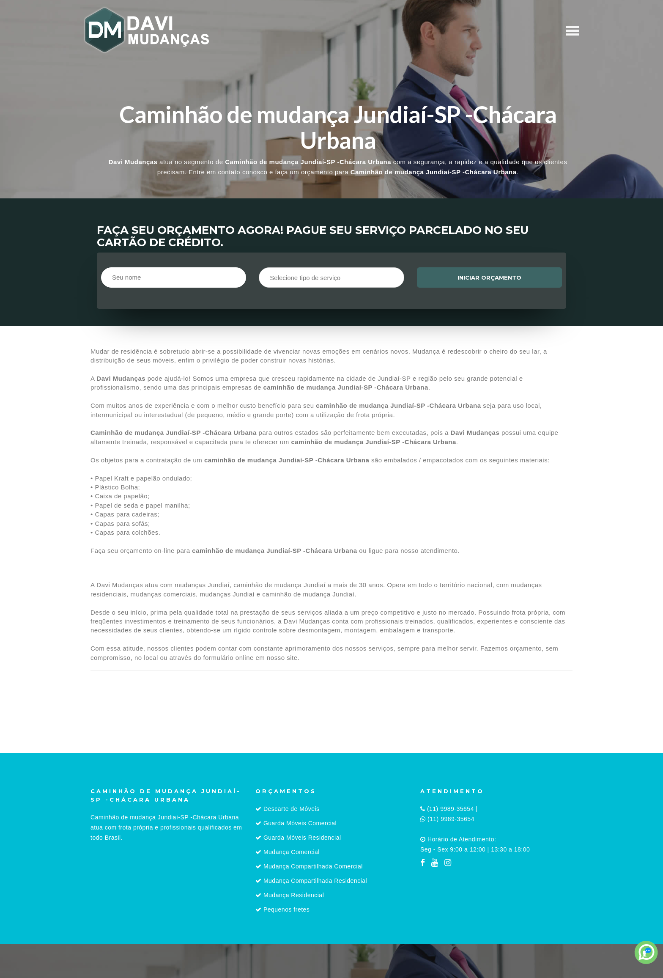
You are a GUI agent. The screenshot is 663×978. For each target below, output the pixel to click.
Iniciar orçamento (489, 277)
